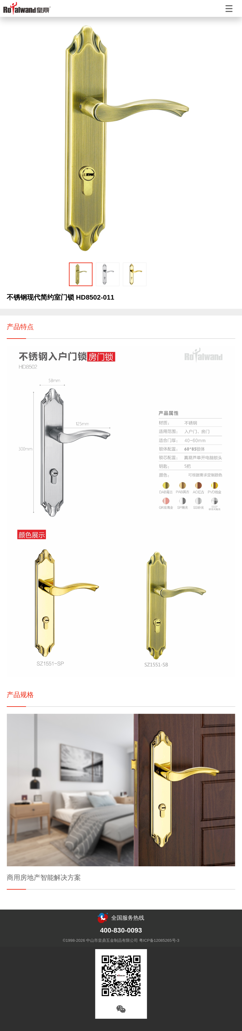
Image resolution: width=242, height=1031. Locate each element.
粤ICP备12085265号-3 (159, 940)
